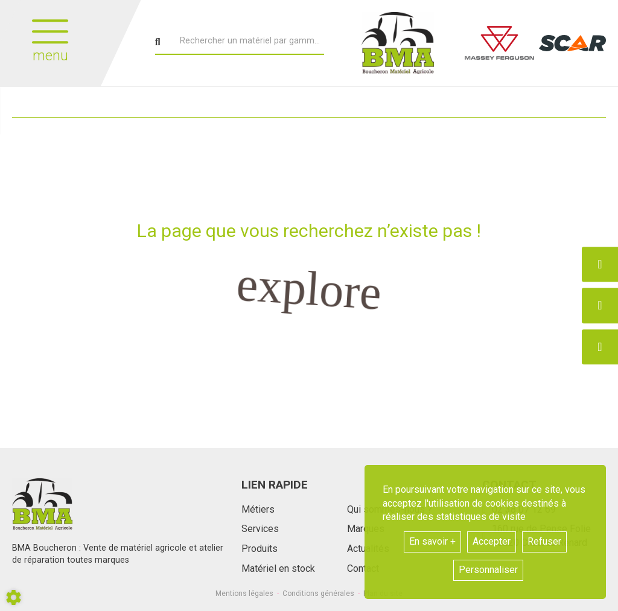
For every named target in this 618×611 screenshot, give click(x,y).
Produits (259, 548)
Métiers (258, 509)
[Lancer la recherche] (158, 42)
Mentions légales (244, 593)
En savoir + (432, 541)
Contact (363, 568)
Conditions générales (318, 593)
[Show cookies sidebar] (13, 597)
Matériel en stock (278, 568)
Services (260, 528)
